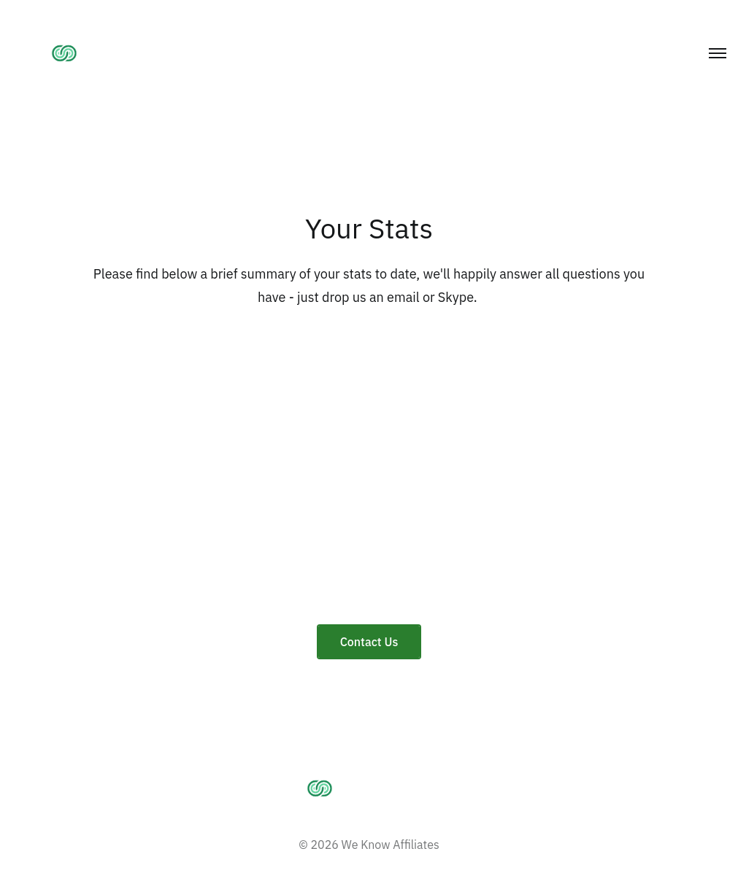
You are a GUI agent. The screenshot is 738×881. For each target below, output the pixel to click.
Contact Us (369, 641)
